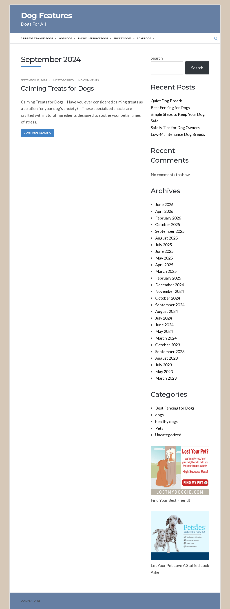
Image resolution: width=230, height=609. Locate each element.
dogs (159, 414)
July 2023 (163, 364)
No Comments (88, 80)
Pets (159, 428)
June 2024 (164, 324)
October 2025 (167, 224)
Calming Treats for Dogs (57, 88)
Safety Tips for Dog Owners (175, 127)
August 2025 (166, 237)
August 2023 (166, 358)
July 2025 (163, 244)
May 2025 (164, 257)
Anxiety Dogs (130, 38)
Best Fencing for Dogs (170, 107)
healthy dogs (166, 421)
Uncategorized (63, 80)
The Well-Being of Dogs (99, 38)
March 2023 (166, 378)
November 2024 (169, 291)
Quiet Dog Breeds (167, 100)
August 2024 (166, 311)
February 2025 (168, 277)
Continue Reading (37, 132)
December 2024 (169, 284)
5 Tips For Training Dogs (39, 38)
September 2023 (169, 351)
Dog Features (46, 15)
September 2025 (169, 231)
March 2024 (166, 338)
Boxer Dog (153, 38)
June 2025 (164, 251)
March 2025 (166, 271)
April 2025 (164, 264)
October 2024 (167, 298)
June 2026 (164, 204)
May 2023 (164, 371)
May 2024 (164, 331)
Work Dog (69, 38)
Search (157, 58)
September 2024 (169, 304)
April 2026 (164, 211)
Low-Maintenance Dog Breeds (178, 134)
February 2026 (168, 217)
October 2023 (167, 344)
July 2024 (163, 318)
